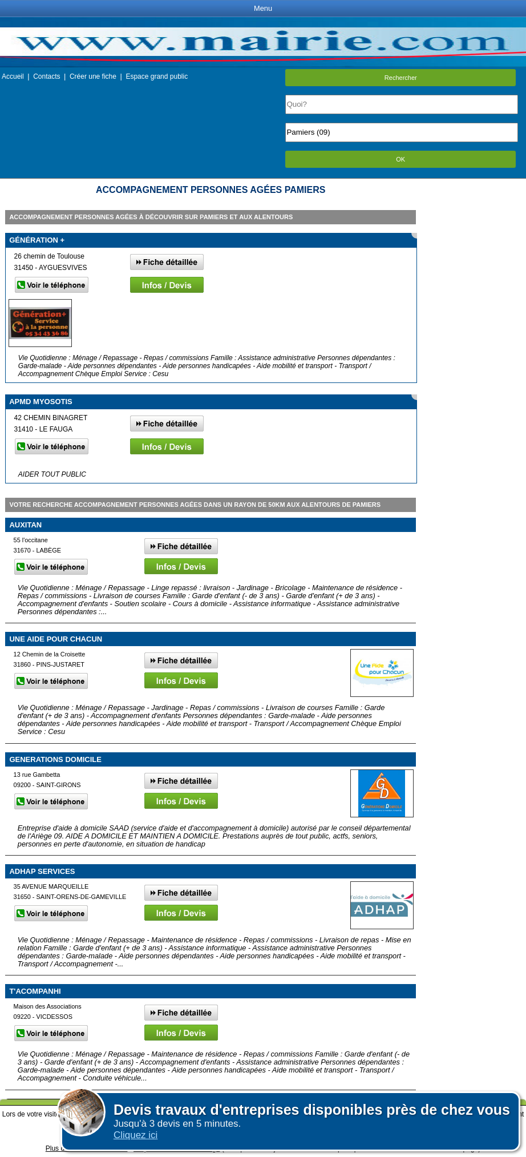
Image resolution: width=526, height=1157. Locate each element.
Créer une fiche (93, 76)
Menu (263, 8)
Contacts (46, 76)
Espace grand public (157, 76)
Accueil (13, 76)
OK (400, 159)
